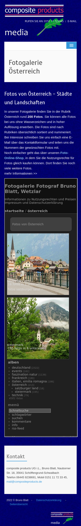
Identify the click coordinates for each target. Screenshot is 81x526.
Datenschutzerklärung (48, 500)
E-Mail (72, 21)
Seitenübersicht (19, 504)
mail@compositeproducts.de (24, 481)
